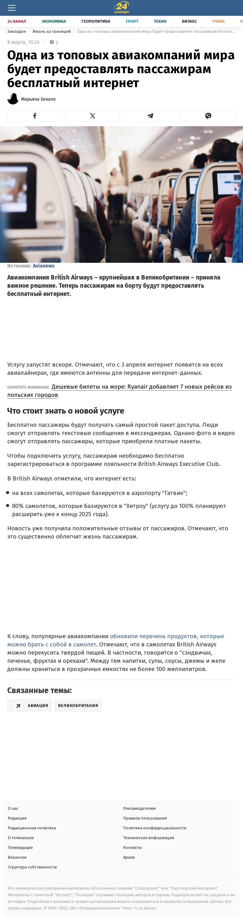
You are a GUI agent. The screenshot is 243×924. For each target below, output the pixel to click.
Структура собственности (32, 867)
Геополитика (96, 21)
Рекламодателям (139, 808)
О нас (13, 808)
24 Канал (17, 21)
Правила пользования (145, 818)
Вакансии (17, 857)
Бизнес (189, 21)
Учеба (218, 21)
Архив (129, 857)
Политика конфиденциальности (154, 828)
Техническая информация (148, 837)
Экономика (54, 21)
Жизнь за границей (52, 31)
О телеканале (21, 837)
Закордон (17, 31)
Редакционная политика (32, 828)
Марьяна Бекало (38, 99)
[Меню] (11, 8)
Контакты (132, 847)
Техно (160, 21)
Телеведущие (20, 847)
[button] (34, 115)
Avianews (44, 266)
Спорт (132, 21)
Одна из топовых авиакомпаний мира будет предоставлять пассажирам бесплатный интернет (156, 31)
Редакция (17, 818)
